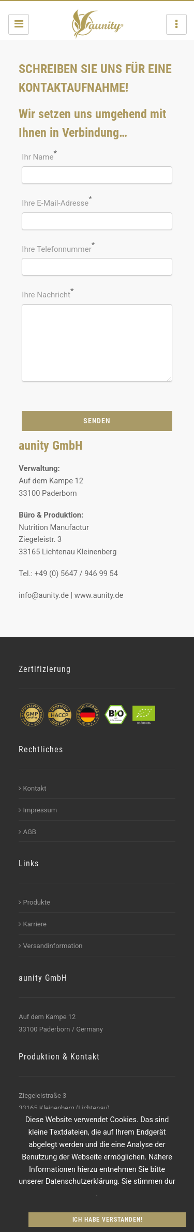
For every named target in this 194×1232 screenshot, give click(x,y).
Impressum (38, 810)
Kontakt (32, 788)
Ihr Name (37, 157)
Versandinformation (50, 946)
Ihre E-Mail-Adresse (55, 203)
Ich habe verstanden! (107, 1219)
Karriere (33, 924)
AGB (27, 832)
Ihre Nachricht (46, 294)
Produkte (34, 902)
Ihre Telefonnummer (56, 249)
